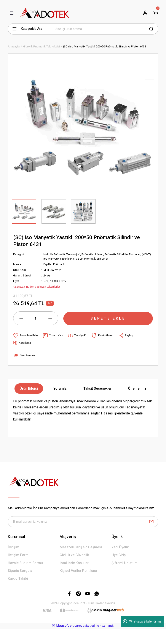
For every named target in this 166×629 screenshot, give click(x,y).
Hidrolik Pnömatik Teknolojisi (61, 254)
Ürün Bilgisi (29, 388)
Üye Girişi (119, 555)
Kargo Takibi (18, 579)
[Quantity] (35, 318)
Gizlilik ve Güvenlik (74, 555)
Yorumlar (60, 388)
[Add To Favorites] (25, 335)
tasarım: (97, 610)
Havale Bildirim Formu (25, 563)
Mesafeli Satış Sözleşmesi (81, 547)
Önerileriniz (137, 388)
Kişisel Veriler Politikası (78, 571)
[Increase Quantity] (50, 318)
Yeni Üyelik (120, 547)
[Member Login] (145, 13)
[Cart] (155, 13)
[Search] (104, 29)
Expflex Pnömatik (54, 264)
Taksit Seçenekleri (97, 388)
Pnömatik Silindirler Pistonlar (124, 254)
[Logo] (44, 12)
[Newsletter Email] (83, 521)
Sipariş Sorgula (20, 571)
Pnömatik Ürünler (93, 254)
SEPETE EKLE (108, 318)
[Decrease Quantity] (21, 318)
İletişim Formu (19, 555)
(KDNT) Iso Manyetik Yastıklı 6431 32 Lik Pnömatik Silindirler (81, 258)
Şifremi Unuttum (124, 563)
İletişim (13, 547)
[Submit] (151, 521)
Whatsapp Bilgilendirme (142, 621)
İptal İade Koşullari (74, 563)
